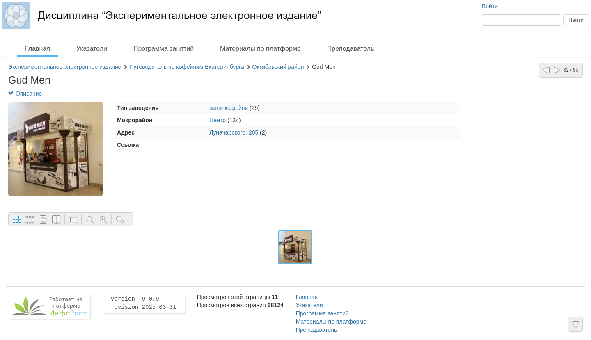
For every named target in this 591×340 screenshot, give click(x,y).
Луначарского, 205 (233, 132)
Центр (217, 120)
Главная (37, 48)
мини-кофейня (228, 108)
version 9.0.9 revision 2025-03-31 (143, 303)
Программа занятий (163, 48)
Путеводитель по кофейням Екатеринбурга (187, 67)
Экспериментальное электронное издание (64, 67)
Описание (25, 93)
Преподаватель (350, 48)
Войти (490, 6)
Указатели (91, 48)
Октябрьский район (278, 67)
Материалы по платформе (260, 48)
